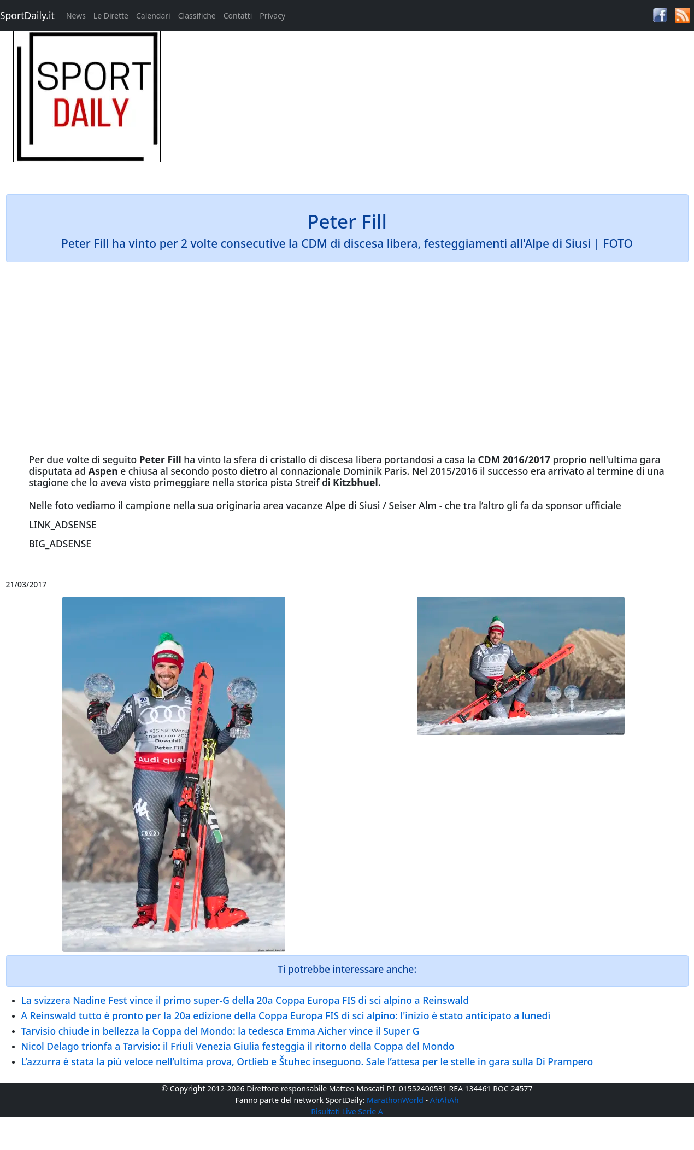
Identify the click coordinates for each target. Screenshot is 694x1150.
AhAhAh (444, 1100)
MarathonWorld (395, 1100)
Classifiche (197, 15)
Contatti (238, 15)
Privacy (272, 15)
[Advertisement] (434, 107)
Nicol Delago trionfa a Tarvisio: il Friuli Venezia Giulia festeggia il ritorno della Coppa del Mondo (238, 1046)
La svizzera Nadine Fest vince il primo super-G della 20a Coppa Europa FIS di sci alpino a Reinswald (245, 1000)
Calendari (153, 15)
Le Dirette (110, 15)
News (76, 15)
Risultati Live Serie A (347, 1111)
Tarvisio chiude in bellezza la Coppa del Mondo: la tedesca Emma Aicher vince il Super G (220, 1030)
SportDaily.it (27, 15)
